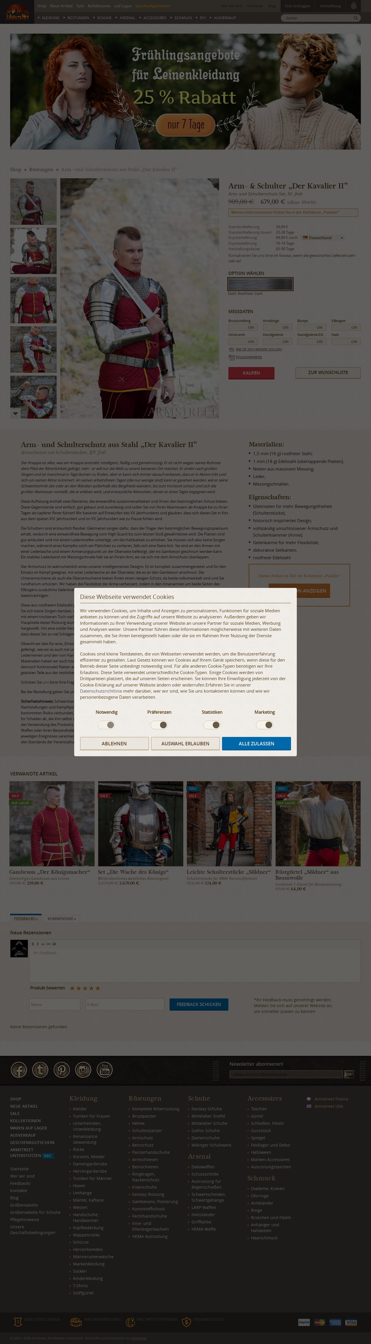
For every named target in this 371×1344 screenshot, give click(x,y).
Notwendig (106, 712)
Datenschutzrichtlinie (101, 691)
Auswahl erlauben (185, 743)
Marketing (264, 712)
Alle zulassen (256, 743)
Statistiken (212, 712)
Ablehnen (114, 743)
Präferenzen (159, 712)
